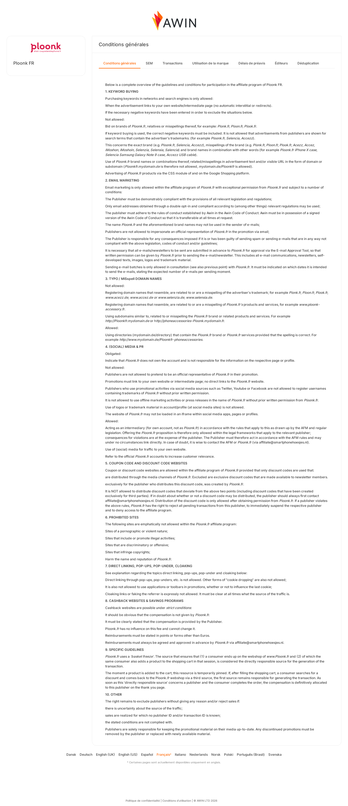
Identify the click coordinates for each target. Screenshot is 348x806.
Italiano (180, 754)
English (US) (128, 754)
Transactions (172, 63)
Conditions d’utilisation (176, 800)
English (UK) (105, 754)
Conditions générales (119, 63)
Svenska (275, 754)
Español (147, 754)
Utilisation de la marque (210, 63)
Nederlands (198, 754)
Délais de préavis (251, 63)
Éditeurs (281, 63)
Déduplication (308, 63)
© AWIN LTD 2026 (205, 800)
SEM (149, 63)
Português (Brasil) (251, 754)
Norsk (215, 754)
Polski (228, 754)
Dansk (71, 754)
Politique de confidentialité (143, 800)
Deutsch (86, 754)
